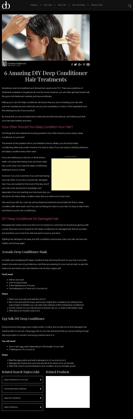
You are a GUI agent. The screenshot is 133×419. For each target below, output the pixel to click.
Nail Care (62, 5)
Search (130, 4)
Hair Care (48, 5)
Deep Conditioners (11, 407)
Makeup (34, 5)
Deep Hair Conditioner (12, 398)
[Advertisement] (70, 174)
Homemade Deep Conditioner (15, 389)
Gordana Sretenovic (17, 63)
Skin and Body (78, 5)
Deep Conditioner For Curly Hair (16, 380)
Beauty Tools (96, 5)
